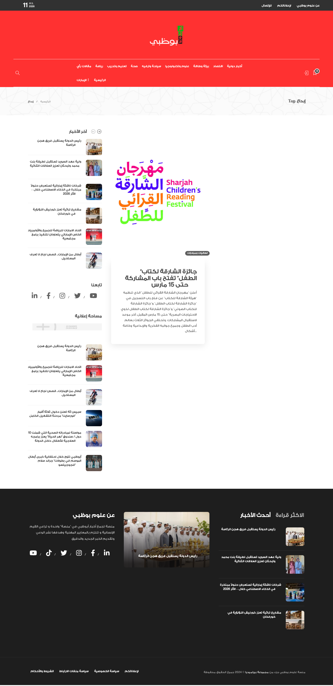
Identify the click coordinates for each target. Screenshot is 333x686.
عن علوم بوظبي (308, 5)
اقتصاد (218, 66)
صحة (134, 66)
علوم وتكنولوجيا (177, 66)
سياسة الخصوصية (106, 671)
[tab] (255, 515)
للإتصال (266, 5)
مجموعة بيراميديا (257, 672)
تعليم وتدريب (117, 66)
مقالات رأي (84, 66)
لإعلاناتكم (284, 5)
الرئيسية (100, 80)
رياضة (99, 66)
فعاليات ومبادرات (197, 253)
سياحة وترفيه (151, 66)
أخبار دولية (234, 66)
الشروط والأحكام (42, 671)
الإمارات (82, 80)
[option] (65, 204)
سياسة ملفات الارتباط (74, 671)
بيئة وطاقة (201, 66)
